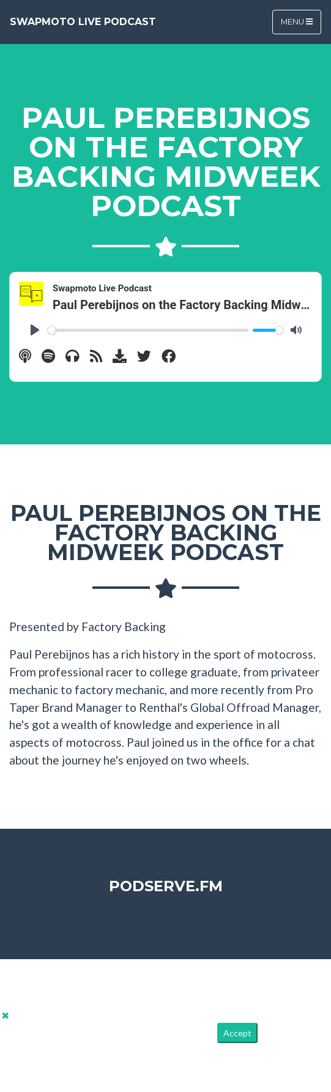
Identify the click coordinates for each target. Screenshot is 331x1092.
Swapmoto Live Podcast (83, 22)
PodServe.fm (166, 886)
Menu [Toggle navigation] (297, 21)
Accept (237, 1033)
